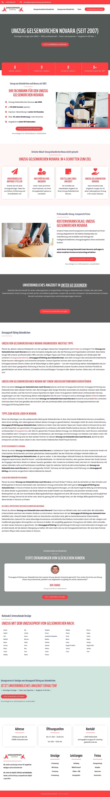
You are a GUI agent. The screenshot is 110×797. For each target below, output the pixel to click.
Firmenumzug (55, 775)
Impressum (98, 771)
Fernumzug (55, 771)
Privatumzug (55, 763)
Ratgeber (97, 767)
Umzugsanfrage (97, 763)
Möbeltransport (76, 767)
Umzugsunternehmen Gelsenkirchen (44, 9)
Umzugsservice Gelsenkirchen (65, 9)
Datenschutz (97, 775)
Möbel (94, 396)
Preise (79, 9)
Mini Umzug (55, 767)
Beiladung (76, 763)
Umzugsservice (21, 431)
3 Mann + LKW (76, 771)
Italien (77, 349)
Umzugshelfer (76, 775)
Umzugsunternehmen (19, 358)
